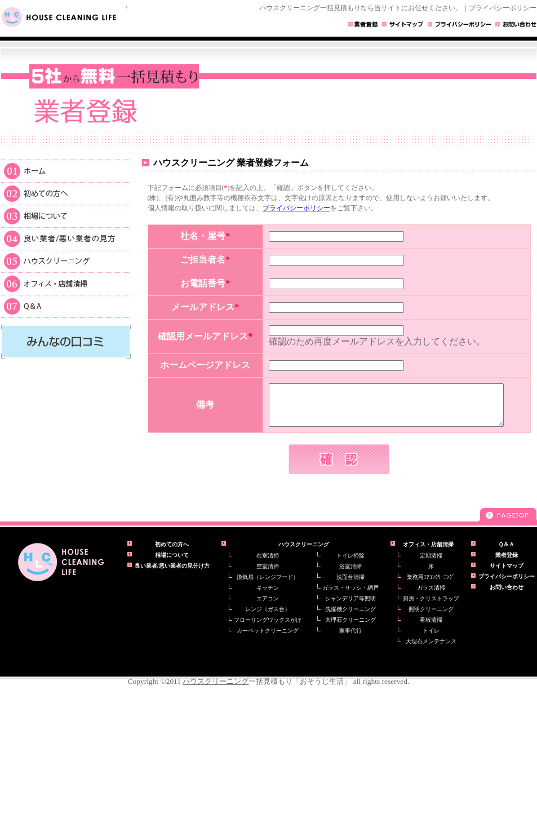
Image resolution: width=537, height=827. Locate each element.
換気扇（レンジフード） (268, 585)
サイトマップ (506, 574)
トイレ (431, 639)
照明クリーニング (431, 617)
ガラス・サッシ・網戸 (350, 596)
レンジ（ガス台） (267, 617)
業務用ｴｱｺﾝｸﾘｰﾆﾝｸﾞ (431, 585)
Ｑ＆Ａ (66, 306)
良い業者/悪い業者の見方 (66, 238)
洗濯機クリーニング (350, 617)
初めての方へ (66, 193)
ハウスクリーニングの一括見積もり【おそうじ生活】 (61, 570)
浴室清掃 (350, 575)
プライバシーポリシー (296, 208)
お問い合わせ (506, 595)
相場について (66, 215)
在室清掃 (267, 564)
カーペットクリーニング (268, 639)
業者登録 (506, 563)
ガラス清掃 (431, 596)
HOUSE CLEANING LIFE (63, 17)
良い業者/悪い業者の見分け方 (172, 574)
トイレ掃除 (350, 564)
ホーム (66, 170)
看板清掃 (431, 628)
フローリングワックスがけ (267, 628)
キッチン (267, 596)
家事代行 (350, 639)
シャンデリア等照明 (350, 607)
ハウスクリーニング (66, 260)
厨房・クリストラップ (431, 607)
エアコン (267, 607)
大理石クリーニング (350, 628)
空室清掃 (267, 575)
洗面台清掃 (350, 585)
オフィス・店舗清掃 (66, 283)
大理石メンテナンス (431, 650)
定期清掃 (431, 564)
